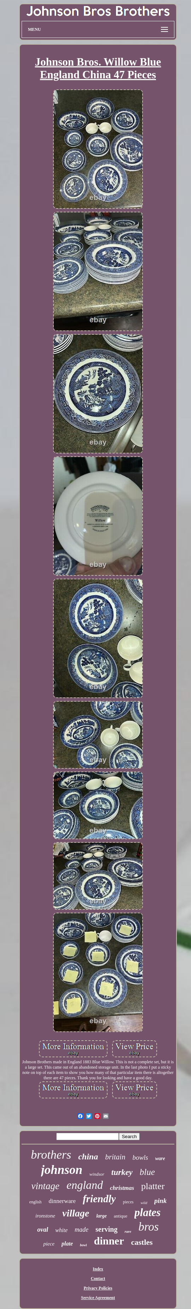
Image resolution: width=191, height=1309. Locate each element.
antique (120, 1216)
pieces (128, 1201)
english (35, 1201)
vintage (45, 1186)
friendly (99, 1198)
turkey (122, 1172)
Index (98, 1268)
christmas (122, 1188)
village (75, 1213)
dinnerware (61, 1201)
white (61, 1230)
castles (142, 1242)
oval (42, 1229)
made (81, 1229)
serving (106, 1229)
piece (48, 1244)
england (84, 1185)
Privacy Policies (98, 1288)
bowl (83, 1245)
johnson (61, 1170)
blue (147, 1172)
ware (160, 1158)
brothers (51, 1154)
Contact (98, 1278)
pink (160, 1200)
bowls (140, 1157)
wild (143, 1203)
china (88, 1156)
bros (148, 1226)
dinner (109, 1241)
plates (147, 1212)
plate (67, 1244)
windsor (96, 1174)
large (101, 1216)
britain (115, 1157)
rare (128, 1231)
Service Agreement (98, 1297)
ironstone (45, 1216)
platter (152, 1186)
